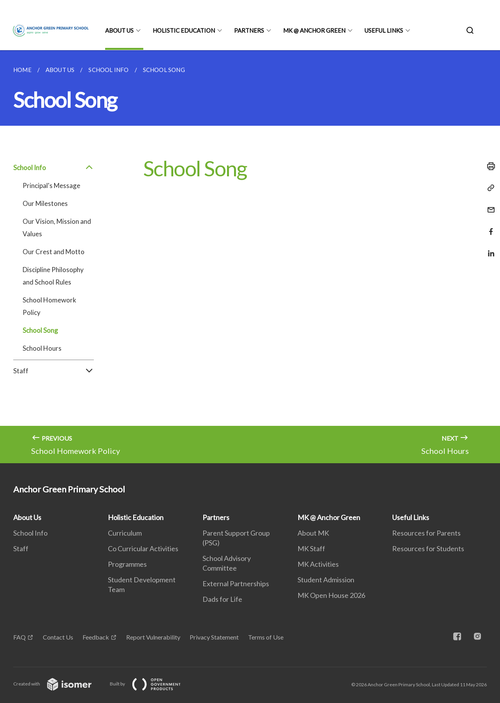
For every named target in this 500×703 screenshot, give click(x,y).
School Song (40, 330)
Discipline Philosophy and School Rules (53, 275)
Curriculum (125, 533)
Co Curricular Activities (143, 548)
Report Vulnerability (153, 637)
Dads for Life (222, 599)
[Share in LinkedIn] (488, 248)
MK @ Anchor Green (314, 30)
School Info (53, 168)
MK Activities (318, 564)
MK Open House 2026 (331, 595)
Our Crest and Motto (54, 252)
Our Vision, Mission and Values (57, 227)
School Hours (42, 348)
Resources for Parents (426, 533)
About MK (313, 533)
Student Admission (326, 579)
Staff (53, 371)
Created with (58, 684)
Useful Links (383, 30)
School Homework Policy (49, 306)
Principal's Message (51, 185)
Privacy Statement (214, 637)
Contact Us (58, 637)
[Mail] (488, 205)
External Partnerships (235, 583)
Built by (151, 684)
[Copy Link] (488, 188)
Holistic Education (184, 30)
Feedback (96, 637)
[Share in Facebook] (488, 226)
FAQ (19, 637)
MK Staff (311, 548)
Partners (249, 30)
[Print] (488, 166)
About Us (119, 30)
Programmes (127, 564)
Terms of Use (265, 637)
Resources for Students (428, 548)
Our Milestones (45, 203)
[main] (250, 256)
